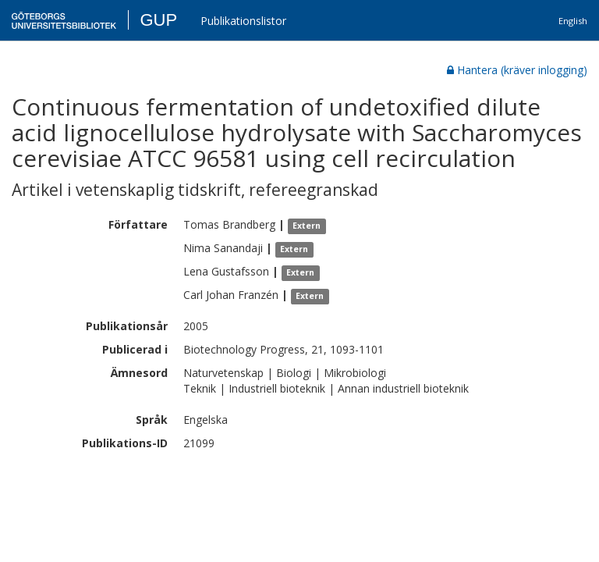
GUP (158, 20)
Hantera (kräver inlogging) (517, 69)
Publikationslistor (243, 20)
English (572, 21)
